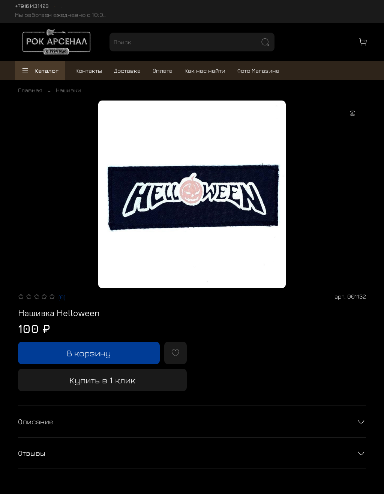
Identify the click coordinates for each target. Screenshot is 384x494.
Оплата (162, 70)
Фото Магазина (258, 70)
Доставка (127, 70)
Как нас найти (204, 70)
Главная (30, 90)
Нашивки (68, 90)
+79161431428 (32, 6)
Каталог (39, 70)
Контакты (88, 70)
